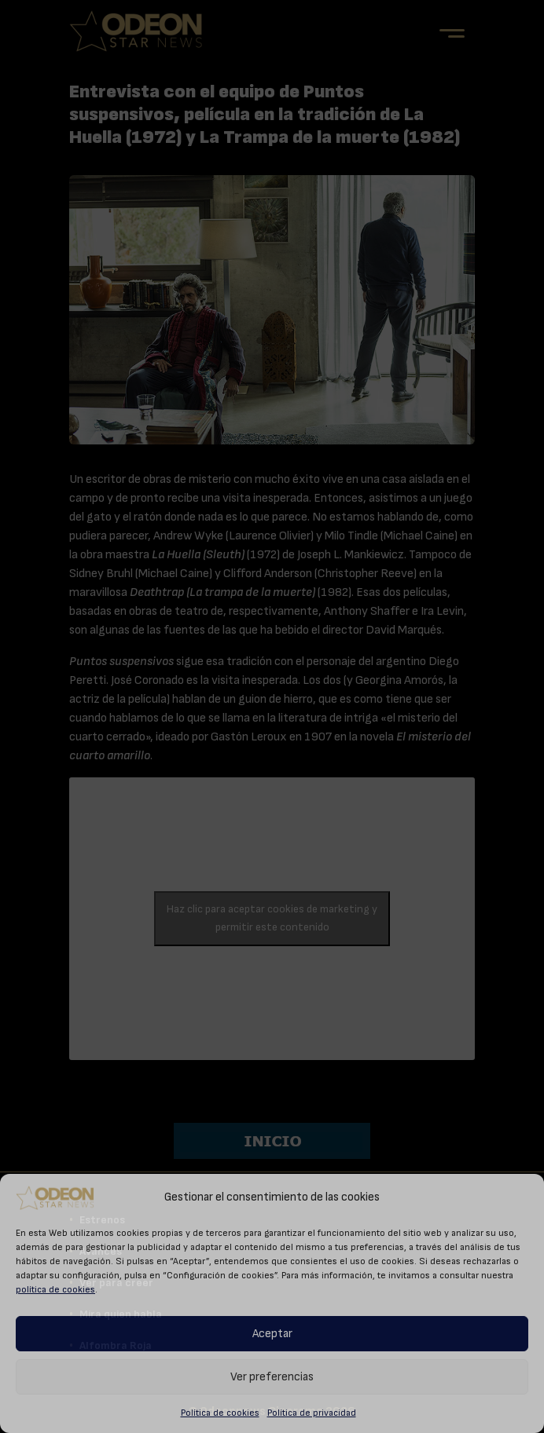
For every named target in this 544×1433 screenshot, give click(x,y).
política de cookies (55, 1289)
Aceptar (272, 1334)
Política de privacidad (311, 1412)
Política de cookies (220, 1412)
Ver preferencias (272, 1377)
